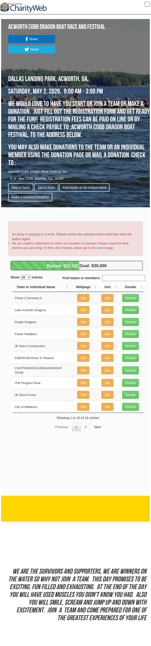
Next (97, 427)
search (101, 248)
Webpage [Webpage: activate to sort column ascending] (83, 287)
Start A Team (20, 187)
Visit (83, 298)
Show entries (27, 277)
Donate (130, 298)
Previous (61, 427)
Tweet (32, 49)
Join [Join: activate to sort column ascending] (107, 287)
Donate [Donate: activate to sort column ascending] (130, 287)
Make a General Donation (30, 197)
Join (107, 298)
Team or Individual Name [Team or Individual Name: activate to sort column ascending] (36, 287)
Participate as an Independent (84, 187)
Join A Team (46, 187)
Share (31, 39)
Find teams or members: (103, 278)
